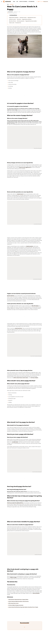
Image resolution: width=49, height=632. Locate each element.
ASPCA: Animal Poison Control (13, 603)
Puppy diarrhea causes (32, 17)
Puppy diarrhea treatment (26, 19)
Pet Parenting (31, 1)
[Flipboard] (39, 1)
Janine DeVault (10, 11)
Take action (19, 19)
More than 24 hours (12, 21)
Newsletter (45, 1)
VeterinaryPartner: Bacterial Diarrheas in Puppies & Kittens (18, 599)
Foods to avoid (11, 22)
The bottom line (18, 22)
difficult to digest (13, 577)
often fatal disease (35, 305)
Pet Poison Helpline (34, 377)
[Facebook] (36, 1)
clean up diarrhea (36, 593)
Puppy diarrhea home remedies (31, 21)
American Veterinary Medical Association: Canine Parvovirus (18, 601)
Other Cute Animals (23, 1)
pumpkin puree (15, 441)
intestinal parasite (29, 246)
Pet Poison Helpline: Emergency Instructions (15, 605)
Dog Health (11, 4)
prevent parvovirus (18, 328)
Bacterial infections (10, 295)
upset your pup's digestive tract (25, 167)
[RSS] (41, 1)
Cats (17, 1)
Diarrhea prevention (20, 21)
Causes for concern (12, 19)
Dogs (14, 1)
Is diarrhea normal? (23, 17)
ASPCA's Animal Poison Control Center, (20, 377)
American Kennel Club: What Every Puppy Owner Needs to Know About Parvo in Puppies (23, 607)
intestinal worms (20, 194)
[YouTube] (38, 1)
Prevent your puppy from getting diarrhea (15, 502)
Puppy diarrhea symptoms (13, 17)
